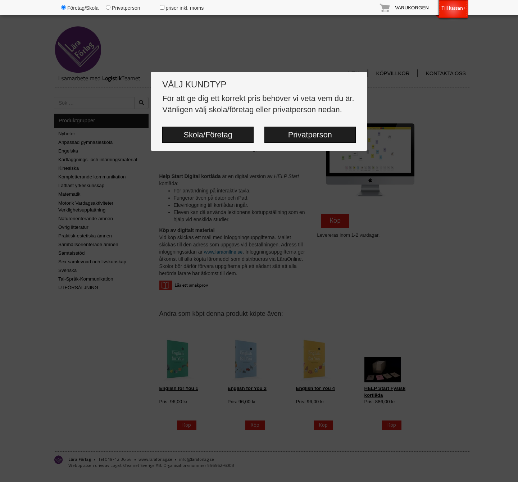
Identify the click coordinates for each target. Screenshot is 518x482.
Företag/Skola (80, 8)
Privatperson (310, 134)
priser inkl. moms (182, 8)
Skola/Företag (207, 134)
